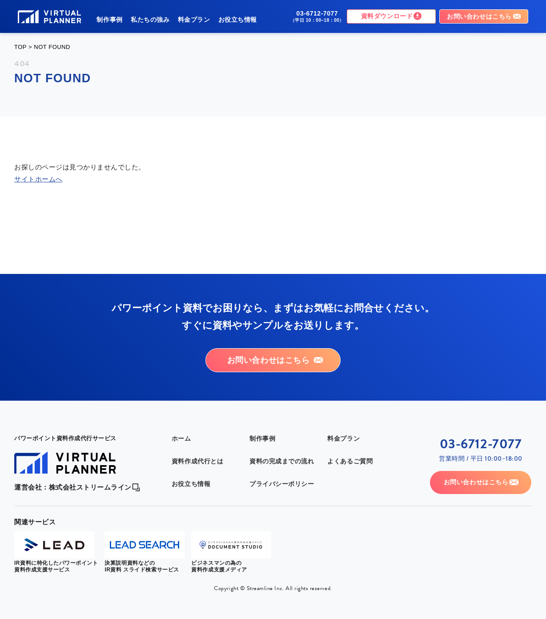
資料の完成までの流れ (281, 417)
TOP (20, 47)
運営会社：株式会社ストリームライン (73, 442)
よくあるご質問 (350, 417)
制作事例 (109, 19)
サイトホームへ (38, 179)
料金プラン (194, 19)
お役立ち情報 (237, 19)
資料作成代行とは (197, 417)
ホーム (181, 394)
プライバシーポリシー (281, 439)
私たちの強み (150, 19)
